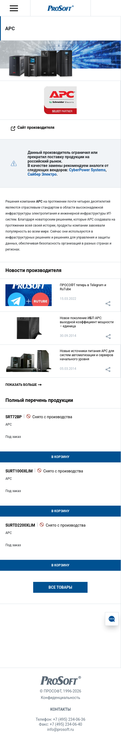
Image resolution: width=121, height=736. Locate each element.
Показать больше (21, 385)
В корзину (60, 457)
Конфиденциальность (60, 697)
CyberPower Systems (87, 170)
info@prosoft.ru (60, 729)
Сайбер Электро (42, 174)
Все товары (60, 587)
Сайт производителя (35, 127)
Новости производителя (33, 270)
